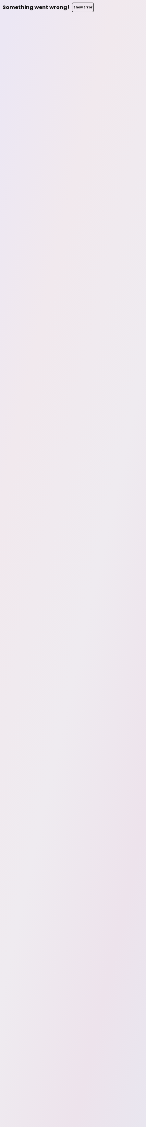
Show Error (82, 7)
